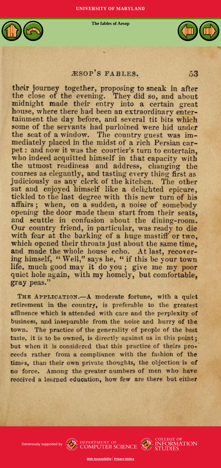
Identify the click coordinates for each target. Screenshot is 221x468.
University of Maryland (110, 8)
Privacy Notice (124, 458)
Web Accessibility (99, 458)
